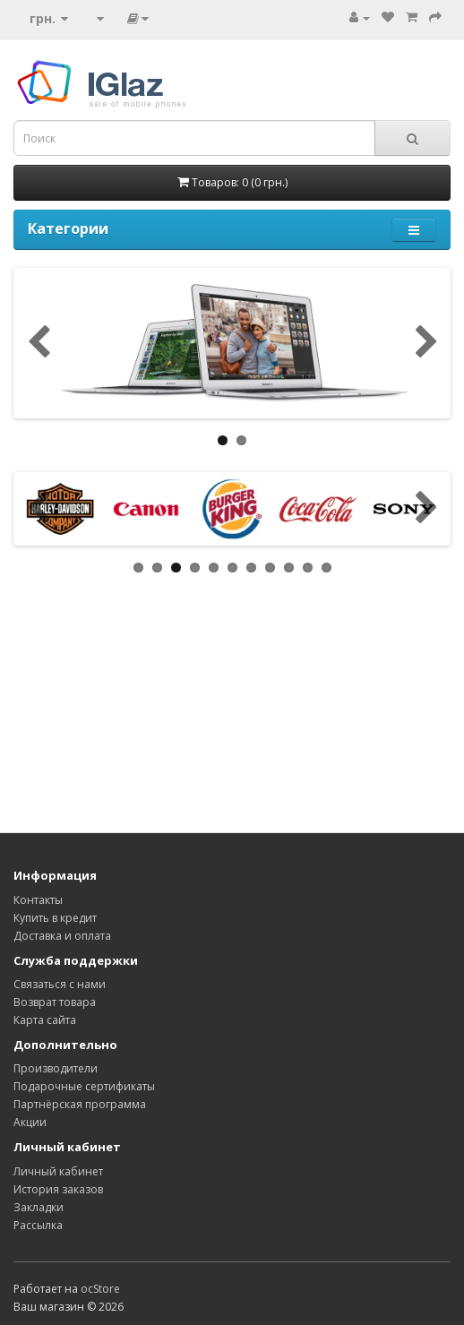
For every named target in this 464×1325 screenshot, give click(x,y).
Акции (30, 1122)
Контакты (38, 900)
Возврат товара (54, 1002)
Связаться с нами (59, 984)
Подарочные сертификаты (84, 1086)
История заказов (58, 1189)
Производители (55, 1068)
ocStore (100, 1288)
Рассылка (38, 1225)
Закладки (38, 1207)
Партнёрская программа (79, 1104)
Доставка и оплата (62, 935)
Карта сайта (44, 1020)
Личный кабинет (58, 1171)
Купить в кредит (55, 917)
